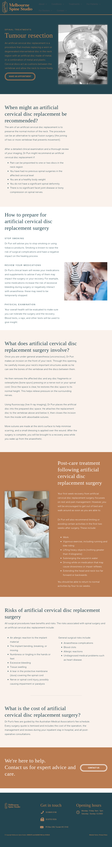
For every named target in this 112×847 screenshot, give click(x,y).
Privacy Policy (103, 835)
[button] (45, 4)
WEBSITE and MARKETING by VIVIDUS (38, 835)
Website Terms (93, 835)
